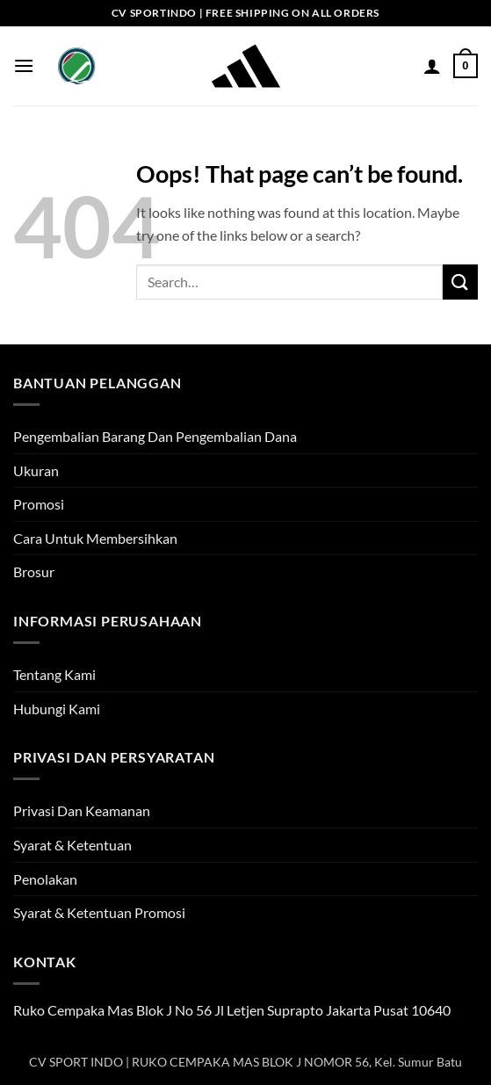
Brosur (33, 571)
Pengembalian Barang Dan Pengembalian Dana (155, 436)
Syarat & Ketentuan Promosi (99, 912)
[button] (23, 65)
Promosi (38, 503)
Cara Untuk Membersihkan (95, 538)
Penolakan (45, 879)
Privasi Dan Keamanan (81, 810)
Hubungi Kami (56, 708)
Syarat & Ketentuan (72, 844)
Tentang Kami (54, 674)
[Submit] (460, 281)
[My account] (432, 66)
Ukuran (36, 470)
